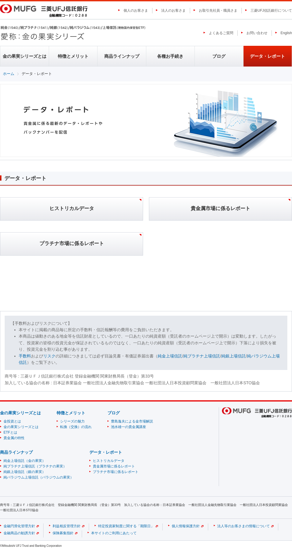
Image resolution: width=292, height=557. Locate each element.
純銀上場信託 (233, 356)
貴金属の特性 (14, 438)
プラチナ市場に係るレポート (115, 472)
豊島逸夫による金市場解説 (132, 421)
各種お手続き (170, 56)
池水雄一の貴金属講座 (128, 427)
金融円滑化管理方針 (19, 526)
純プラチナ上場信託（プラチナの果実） (35, 466)
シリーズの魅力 (72, 421)
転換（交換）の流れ (76, 427)
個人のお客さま (136, 10)
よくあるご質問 (221, 33)
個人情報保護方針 (186, 526)
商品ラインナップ (121, 56)
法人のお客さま (173, 10)
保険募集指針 (63, 533)
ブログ (218, 56)
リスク (49, 356)
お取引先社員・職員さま (218, 10)
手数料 (25, 356)
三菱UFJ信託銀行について (271, 10)
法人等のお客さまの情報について (243, 526)
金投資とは (12, 421)
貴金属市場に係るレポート (114, 466)
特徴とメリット (73, 56)
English (286, 33)
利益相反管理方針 (67, 526)
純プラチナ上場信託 (201, 356)
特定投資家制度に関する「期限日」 (126, 526)
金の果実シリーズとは (24, 56)
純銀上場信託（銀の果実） (25, 472)
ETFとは (10, 432)
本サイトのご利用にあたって (114, 533)
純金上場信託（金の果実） (25, 461)
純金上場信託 (170, 356)
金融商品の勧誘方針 (19, 533)
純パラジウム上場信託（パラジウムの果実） (39, 477)
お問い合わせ (256, 33)
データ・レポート (267, 56)
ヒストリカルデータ (108, 461)
